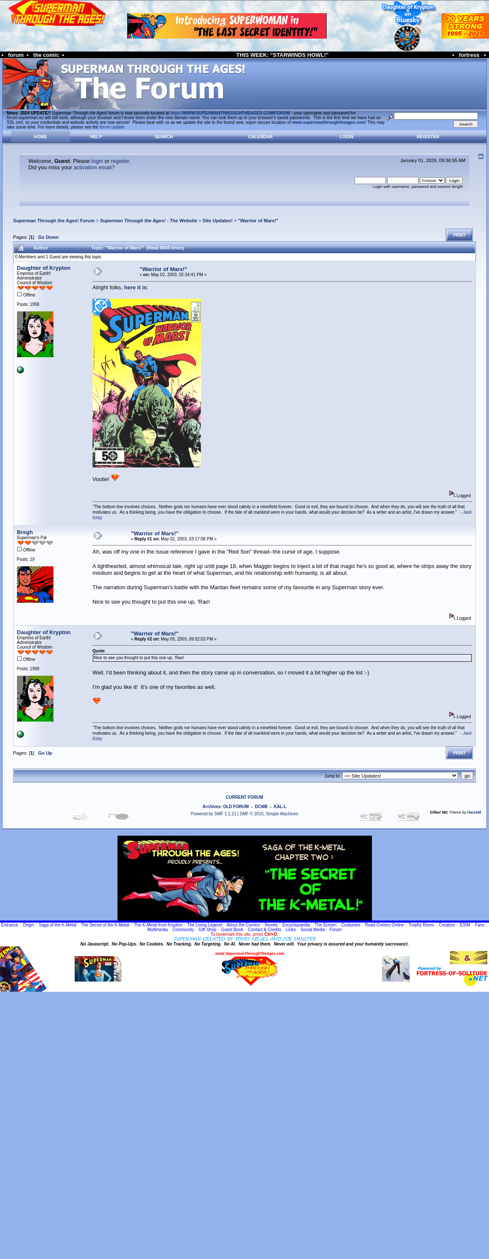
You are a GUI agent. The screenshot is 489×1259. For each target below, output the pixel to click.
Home (40, 136)
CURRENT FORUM (244, 797)
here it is (135, 287)
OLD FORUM (236, 806)
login (97, 161)
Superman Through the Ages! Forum (54, 220)
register (120, 161)
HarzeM (474, 812)
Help (96, 136)
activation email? (94, 167)
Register (427, 136)
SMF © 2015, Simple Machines (269, 813)
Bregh (25, 532)
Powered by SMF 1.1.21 (213, 813)
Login (347, 136)
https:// (230, 113)
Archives (212, 806)
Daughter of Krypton (43, 268)
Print (459, 235)
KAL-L (280, 806)
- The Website (149, 220)
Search (163, 136)
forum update (112, 127)
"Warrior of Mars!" (258, 220)
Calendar (260, 136)
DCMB (261, 806)
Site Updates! (218, 220)
